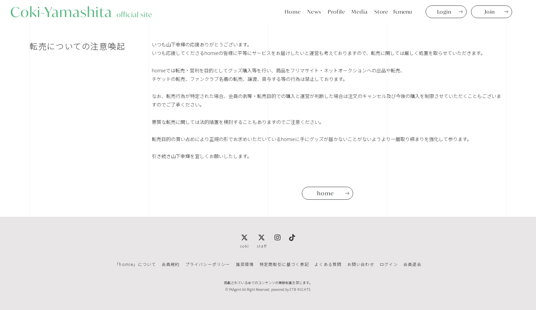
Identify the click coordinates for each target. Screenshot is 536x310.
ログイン (388, 264)
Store (381, 11)
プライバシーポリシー (207, 264)
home (325, 193)
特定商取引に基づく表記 (284, 264)
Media (359, 11)
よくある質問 (327, 264)
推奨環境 (245, 264)
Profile (337, 11)
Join (490, 11)
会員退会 (412, 264)
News (314, 11)
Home (293, 11)
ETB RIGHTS (300, 289)
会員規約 (171, 264)
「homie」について (135, 264)
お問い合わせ (360, 264)
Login (444, 11)
